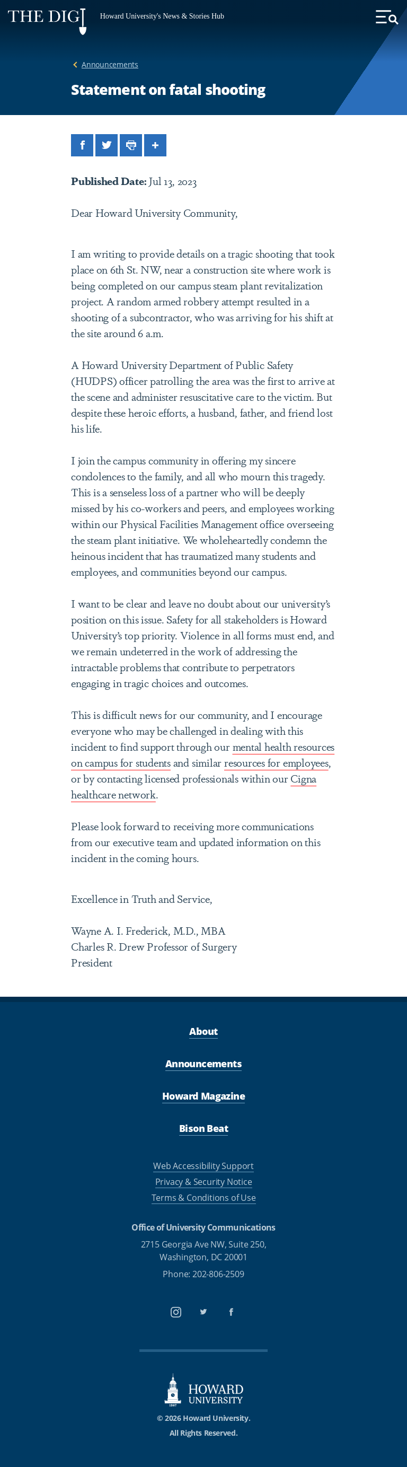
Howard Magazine (203, 1096)
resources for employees (276, 762)
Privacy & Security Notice (203, 1182)
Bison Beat (203, 1128)
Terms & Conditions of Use (204, 1198)
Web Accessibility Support (203, 1166)
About (203, 1031)
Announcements (110, 64)
